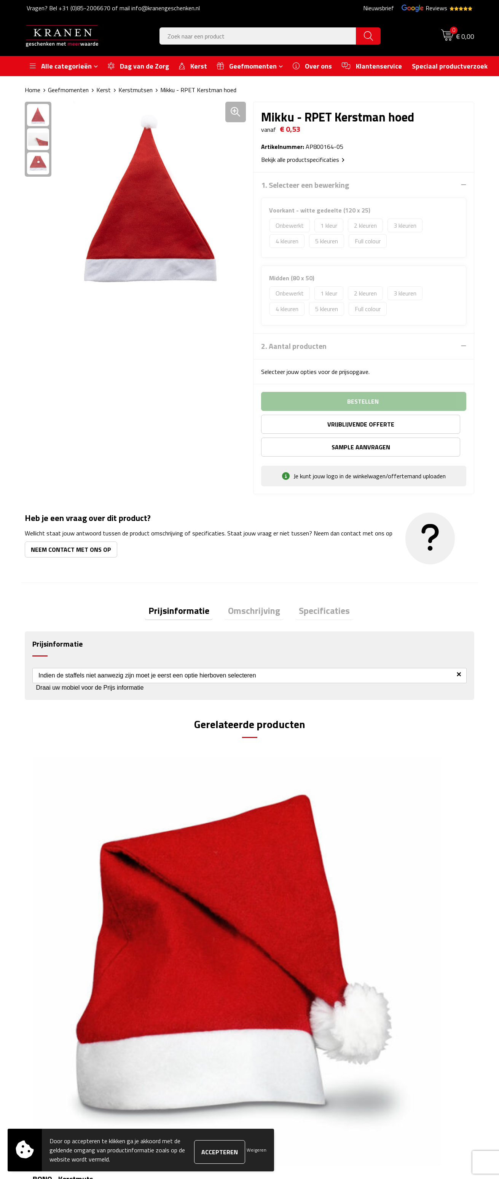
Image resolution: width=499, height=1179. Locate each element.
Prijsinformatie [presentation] (186, 589)
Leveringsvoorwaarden (399, 1010)
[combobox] (257, 36)
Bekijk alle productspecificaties (302, 159)
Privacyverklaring (391, 1022)
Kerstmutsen (135, 89)
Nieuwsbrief (378, 8)
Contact (269, 976)
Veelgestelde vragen (173, 999)
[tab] (186, 589)
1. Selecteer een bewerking (305, 185)
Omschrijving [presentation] (254, 589)
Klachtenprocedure (394, 999)
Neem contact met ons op (71, 526)
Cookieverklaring (390, 987)
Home (32, 89)
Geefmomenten (68, 89)
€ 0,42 (51, 861)
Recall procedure (391, 1033)
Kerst (103, 89)
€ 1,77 (389, 861)
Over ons (159, 976)
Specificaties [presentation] (317, 589)
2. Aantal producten (294, 346)
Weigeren (256, 1149)
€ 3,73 (276, 861)
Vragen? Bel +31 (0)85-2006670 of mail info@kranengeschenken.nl (113, 8)
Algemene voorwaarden (400, 976)
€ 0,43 (164, 861)
